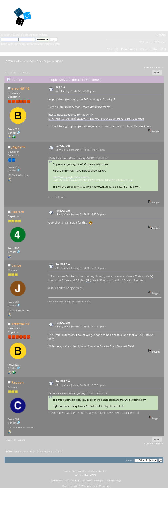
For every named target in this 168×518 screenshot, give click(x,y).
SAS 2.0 (60, 87)
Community (148, 49)
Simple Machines (99, 471)
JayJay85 (18, 147)
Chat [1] (112, 49)
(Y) (151, 276)
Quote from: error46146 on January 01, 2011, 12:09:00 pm (78, 158)
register (42, 34)
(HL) (88, 280)
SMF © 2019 (83, 471)
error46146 (20, 88)
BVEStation (57, 15)
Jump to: (130, 460)
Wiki (163, 49)
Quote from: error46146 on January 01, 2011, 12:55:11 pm (78, 393)
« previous (150, 67)
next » (159, 67)
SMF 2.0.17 (69, 471)
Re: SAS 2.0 (62, 146)
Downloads (129, 49)
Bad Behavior (57, 480)
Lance (16, 265)
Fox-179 (17, 211)
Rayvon (17, 382)
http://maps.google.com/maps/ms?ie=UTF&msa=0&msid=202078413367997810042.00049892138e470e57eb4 (96, 116)
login (32, 34)
